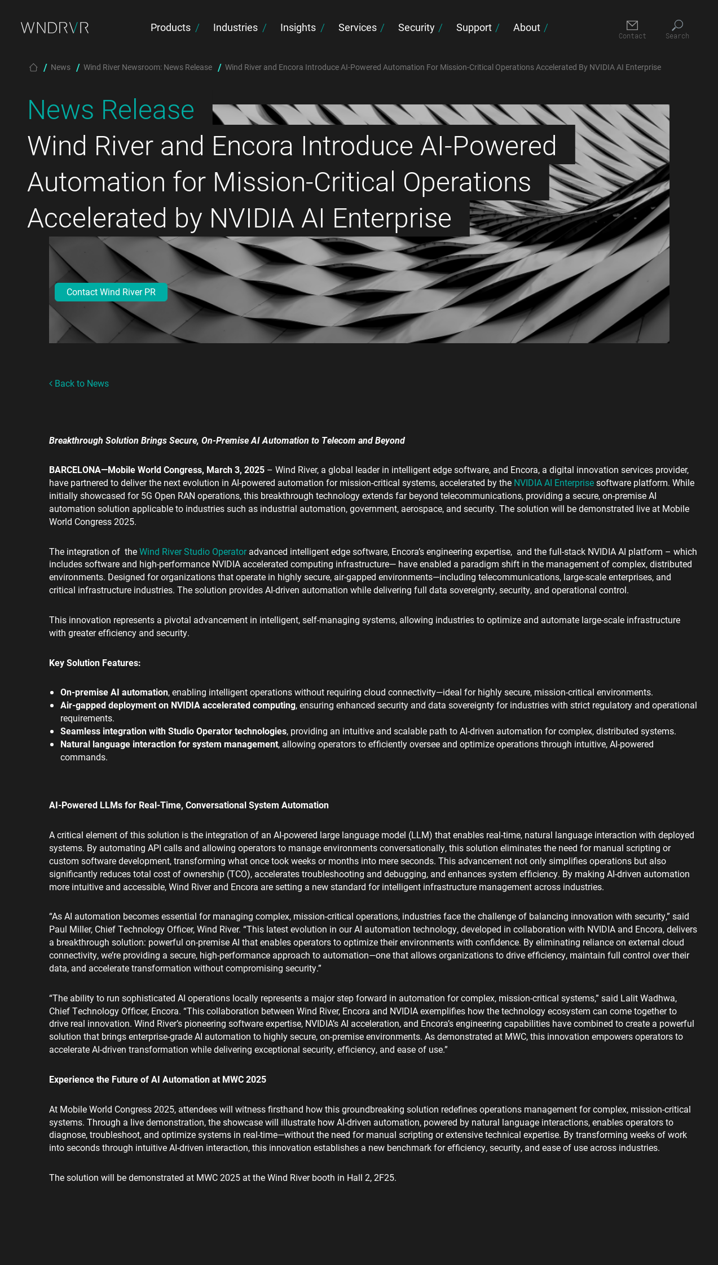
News (61, 67)
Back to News (79, 383)
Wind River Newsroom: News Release (147, 67)
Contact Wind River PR (111, 291)
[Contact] (632, 30)
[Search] (678, 30)
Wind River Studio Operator (192, 551)
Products (171, 27)
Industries (235, 27)
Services (357, 27)
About (526, 27)
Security (416, 27)
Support (474, 27)
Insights (298, 27)
